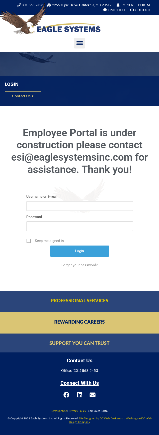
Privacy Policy (77, 411)
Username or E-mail (42, 196)
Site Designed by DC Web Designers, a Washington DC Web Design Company (110, 420)
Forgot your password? (79, 265)
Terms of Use (59, 411)
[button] (79, 43)
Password (34, 217)
